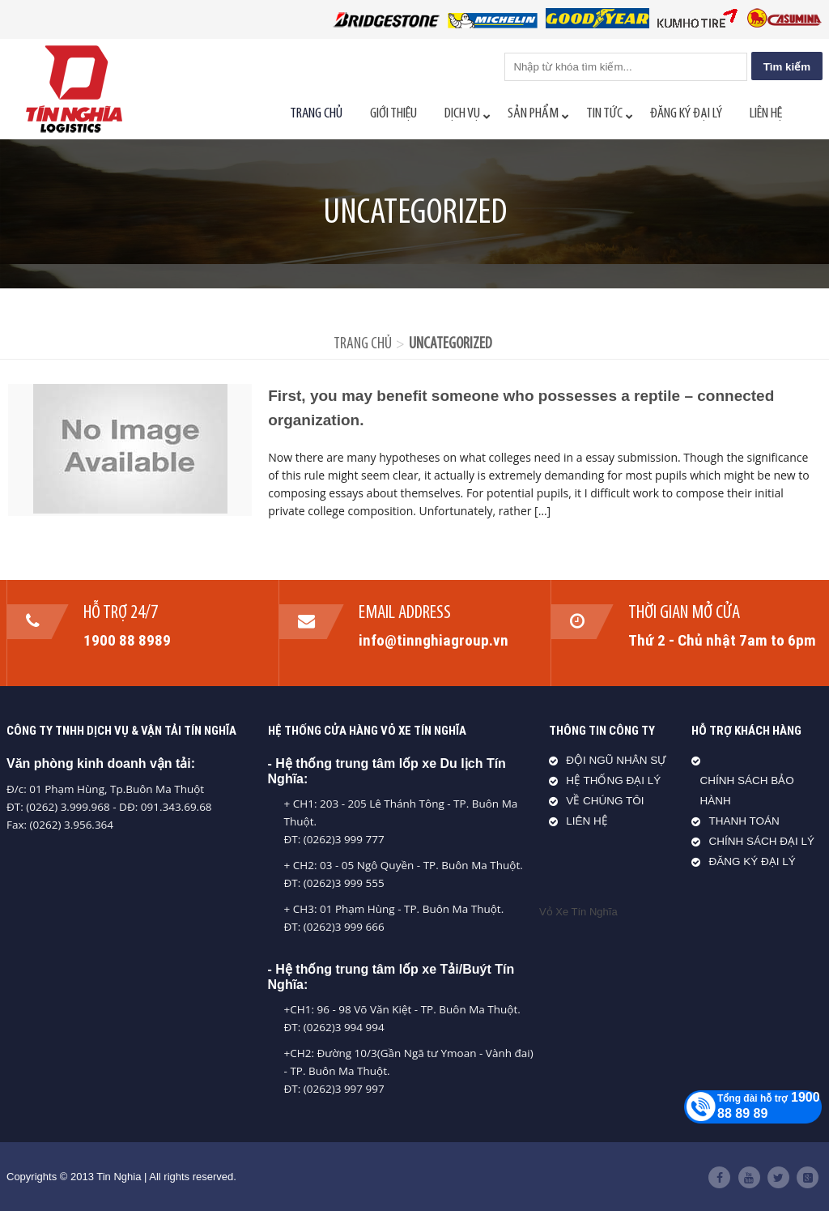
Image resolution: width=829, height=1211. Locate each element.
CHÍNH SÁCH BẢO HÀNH (746, 790)
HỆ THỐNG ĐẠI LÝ (613, 780)
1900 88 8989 (128, 640)
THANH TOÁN (743, 821)
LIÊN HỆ (587, 821)
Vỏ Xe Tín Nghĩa (578, 912)
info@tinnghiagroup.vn (434, 640)
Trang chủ (363, 344)
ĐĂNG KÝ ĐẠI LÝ (751, 861)
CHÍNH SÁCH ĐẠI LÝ (761, 841)
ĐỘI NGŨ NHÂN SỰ (616, 760)
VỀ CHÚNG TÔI (605, 801)
